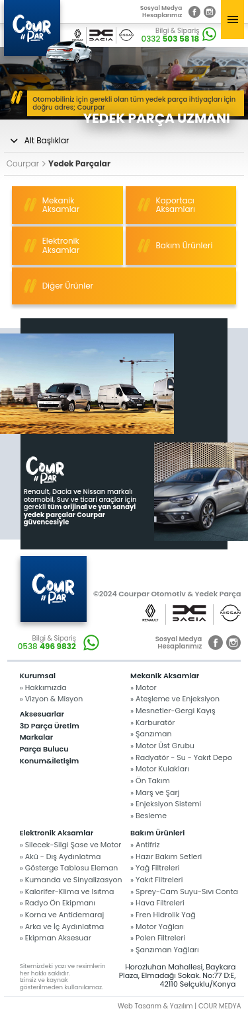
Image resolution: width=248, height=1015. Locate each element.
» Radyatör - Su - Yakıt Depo (181, 757)
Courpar (26, 163)
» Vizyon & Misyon (51, 699)
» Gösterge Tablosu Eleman (69, 868)
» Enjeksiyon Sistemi (165, 804)
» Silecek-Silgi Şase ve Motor (71, 845)
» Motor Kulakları (159, 769)
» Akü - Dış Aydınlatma (60, 857)
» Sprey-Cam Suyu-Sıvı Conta (184, 892)
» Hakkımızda (43, 687)
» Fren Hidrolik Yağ (163, 915)
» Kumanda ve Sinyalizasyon (71, 880)
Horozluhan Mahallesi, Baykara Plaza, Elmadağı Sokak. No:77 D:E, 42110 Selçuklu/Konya (177, 976)
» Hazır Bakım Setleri (166, 857)
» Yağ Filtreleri (154, 868)
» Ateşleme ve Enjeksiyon (175, 699)
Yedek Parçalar (79, 163)
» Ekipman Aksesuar (55, 938)
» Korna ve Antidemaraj (62, 915)
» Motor (143, 687)
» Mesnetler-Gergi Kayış (173, 711)
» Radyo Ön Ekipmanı (57, 903)
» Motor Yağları (157, 927)
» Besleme (148, 816)
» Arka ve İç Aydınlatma (62, 927)
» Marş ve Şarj (154, 792)
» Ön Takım (150, 781)
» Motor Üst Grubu (162, 746)
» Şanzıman (150, 734)
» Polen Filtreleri (157, 938)
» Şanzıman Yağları (164, 950)
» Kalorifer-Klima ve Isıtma (67, 892)
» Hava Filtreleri (157, 903)
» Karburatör (152, 722)
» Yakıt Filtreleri (156, 880)
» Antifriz (145, 845)
